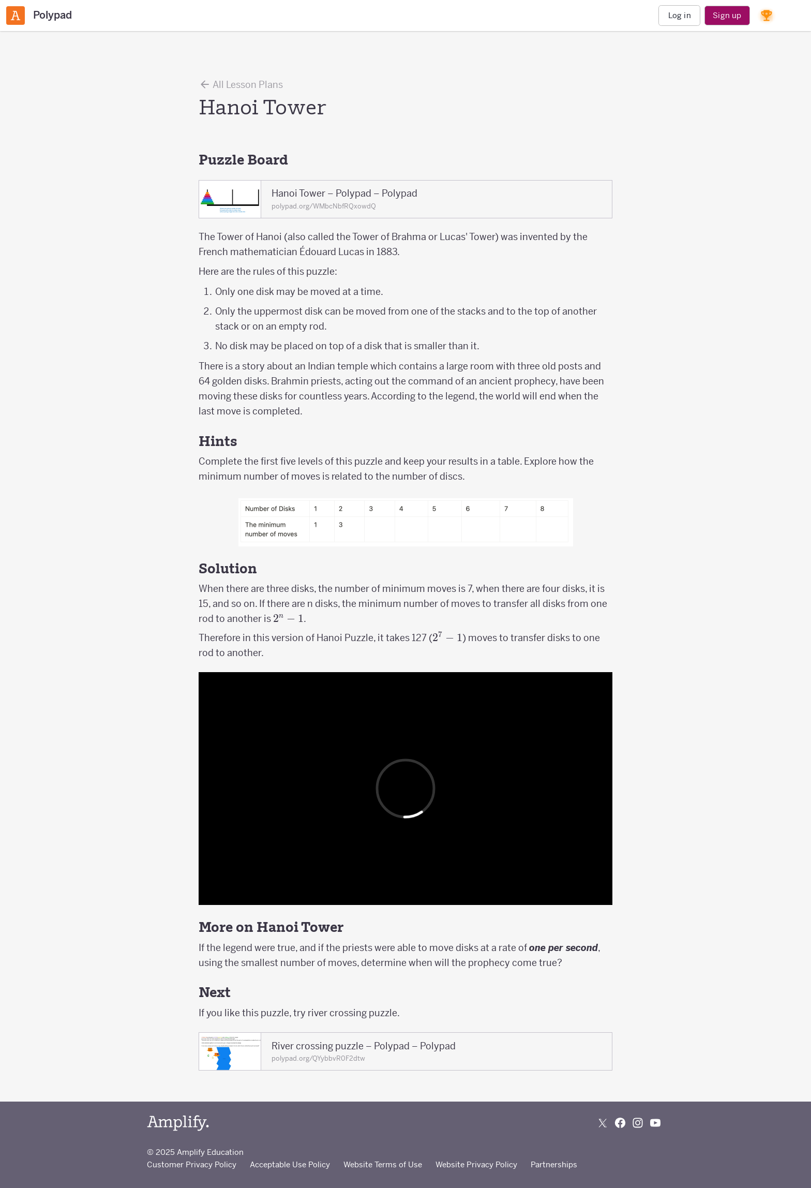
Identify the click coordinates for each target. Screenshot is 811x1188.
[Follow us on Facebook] (620, 1123)
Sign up (727, 15)
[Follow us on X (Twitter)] (602, 1123)
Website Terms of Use (382, 1164)
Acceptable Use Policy (290, 1164)
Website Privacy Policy (476, 1164)
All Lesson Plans (241, 84)
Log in (679, 15)
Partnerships (554, 1164)
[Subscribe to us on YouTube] (655, 1123)
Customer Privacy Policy (191, 1164)
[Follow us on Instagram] (638, 1123)
